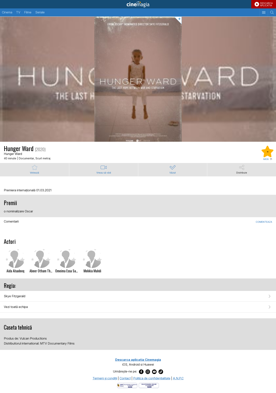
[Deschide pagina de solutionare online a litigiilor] (149, 385)
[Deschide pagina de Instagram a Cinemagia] (147, 371)
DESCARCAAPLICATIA (266, 4)
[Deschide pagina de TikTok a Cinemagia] (161, 371)
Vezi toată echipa (16, 307)
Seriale (40, 12)
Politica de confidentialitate (151, 378)
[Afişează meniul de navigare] (264, 12)
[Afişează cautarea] (272, 12)
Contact (125, 378)
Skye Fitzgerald (14, 296)
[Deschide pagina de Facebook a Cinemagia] (141, 371)
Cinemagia (138, 4)
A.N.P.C (178, 378)
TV (18, 12)
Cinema (7, 12)
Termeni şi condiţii (105, 378)
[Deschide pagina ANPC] (127, 385)
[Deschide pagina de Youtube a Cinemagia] (154, 371)
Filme (27, 12)
